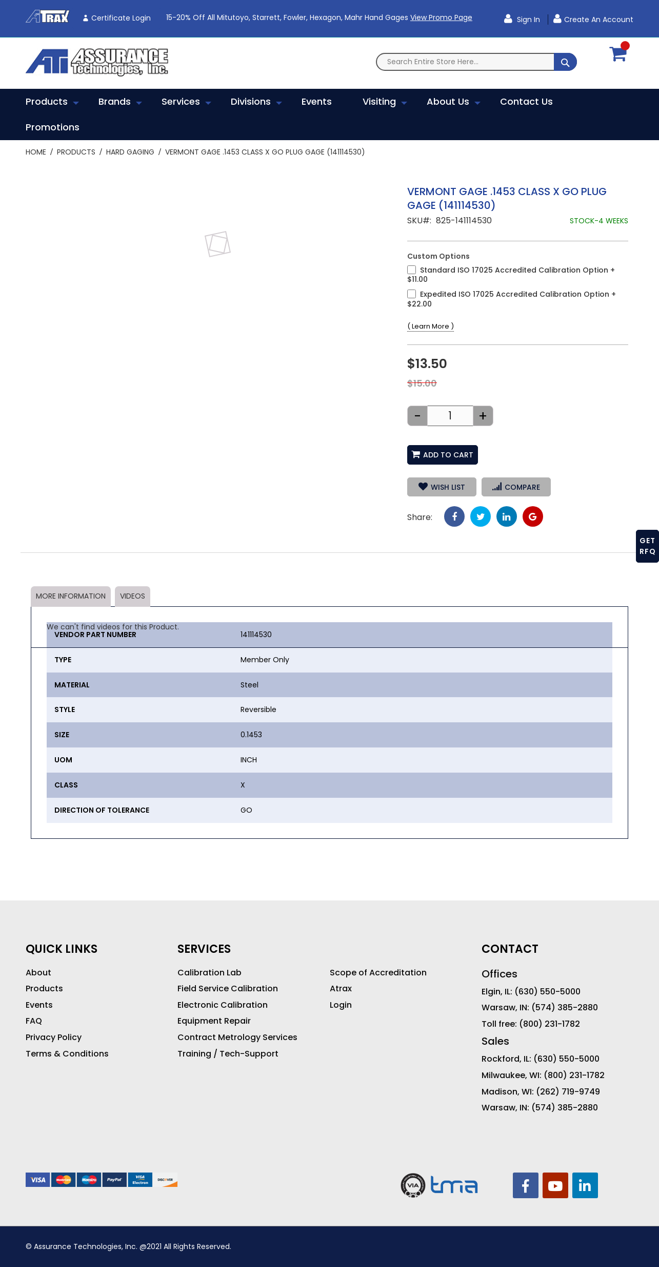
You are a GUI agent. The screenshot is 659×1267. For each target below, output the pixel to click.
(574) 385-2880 (564, 1007)
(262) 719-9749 (568, 1092)
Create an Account (598, 19)
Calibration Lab (209, 972)
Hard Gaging (130, 152)
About (38, 972)
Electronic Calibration (222, 1005)
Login (341, 1005)
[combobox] (476, 62)
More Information (71, 596)
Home (36, 152)
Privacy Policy (54, 1037)
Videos (132, 596)
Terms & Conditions (67, 1054)
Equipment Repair (214, 1021)
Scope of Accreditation (378, 972)
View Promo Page (441, 17)
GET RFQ (648, 545)
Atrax (341, 988)
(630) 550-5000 (547, 991)
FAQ (34, 1021)
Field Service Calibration (227, 988)
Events (39, 1005)
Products (76, 152)
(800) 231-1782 (549, 1024)
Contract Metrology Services (237, 1037)
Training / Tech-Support (227, 1054)
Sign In (527, 19)
